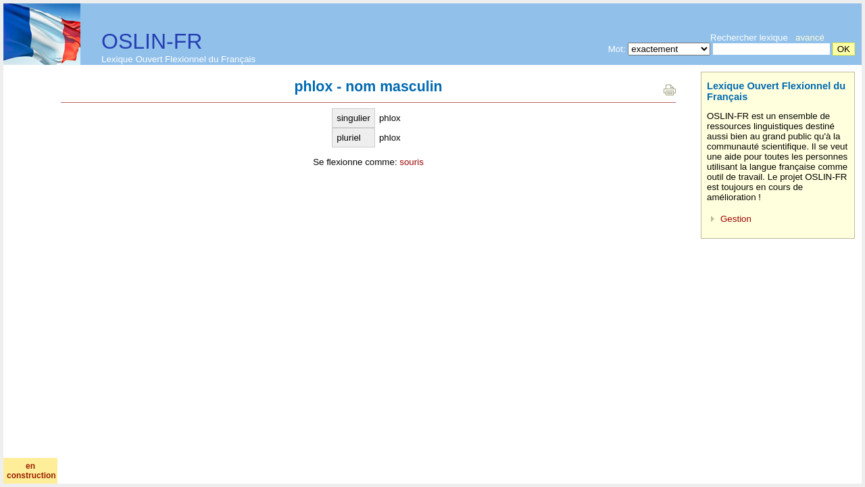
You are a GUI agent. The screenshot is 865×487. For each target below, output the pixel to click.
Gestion (735, 219)
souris (411, 162)
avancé (809, 37)
